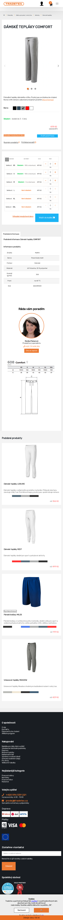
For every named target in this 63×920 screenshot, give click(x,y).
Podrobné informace (11, 234)
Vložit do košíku (47, 217)
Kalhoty (37, 15)
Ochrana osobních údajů (11, 759)
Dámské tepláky (47, 15)
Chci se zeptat (31, 351)
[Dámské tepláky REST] (31, 527)
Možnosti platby (8, 752)
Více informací (48, 100)
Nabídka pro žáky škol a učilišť (13, 746)
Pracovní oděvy (8, 776)
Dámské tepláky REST (13, 549)
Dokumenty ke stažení (10, 731)
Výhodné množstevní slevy (14, 135)
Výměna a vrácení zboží (11, 757)
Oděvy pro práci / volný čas (24, 15)
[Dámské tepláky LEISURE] (31, 461)
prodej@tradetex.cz (15, 800)
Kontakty (5, 729)
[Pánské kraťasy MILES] (31, 592)
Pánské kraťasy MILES (13, 615)
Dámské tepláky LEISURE (14, 484)
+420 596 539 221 (14, 795)
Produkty (10, 15)
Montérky (5, 778)
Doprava (5, 750)
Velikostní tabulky (9, 763)
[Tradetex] (14, 3)
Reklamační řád (8, 755)
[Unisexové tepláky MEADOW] (31, 657)
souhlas (34, 901)
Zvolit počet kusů (47, 136)
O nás (4, 727)
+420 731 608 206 (31, 346)
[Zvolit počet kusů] (50, 163)
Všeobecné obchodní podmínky (14, 748)
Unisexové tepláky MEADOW (15, 680)
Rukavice (5, 782)
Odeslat (8, 866)
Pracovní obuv (7, 780)
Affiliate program (8, 733)
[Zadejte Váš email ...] (31, 853)
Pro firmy (5, 761)
